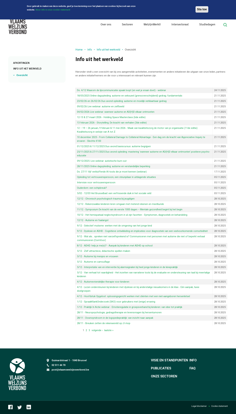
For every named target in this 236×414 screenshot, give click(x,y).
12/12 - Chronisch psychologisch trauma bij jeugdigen (106, 198)
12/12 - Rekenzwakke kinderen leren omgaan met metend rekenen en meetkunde (120, 204)
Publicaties (161, 368)
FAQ (192, 368)
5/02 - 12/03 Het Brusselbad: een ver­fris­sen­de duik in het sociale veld (114, 193)
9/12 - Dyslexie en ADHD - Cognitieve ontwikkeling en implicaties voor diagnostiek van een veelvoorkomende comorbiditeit (142, 231)
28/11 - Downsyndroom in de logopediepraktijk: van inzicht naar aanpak (115, 317)
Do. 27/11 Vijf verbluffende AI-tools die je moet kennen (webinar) (112, 171)
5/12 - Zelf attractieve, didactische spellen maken (103, 251)
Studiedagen (207, 24)
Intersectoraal (180, 24)
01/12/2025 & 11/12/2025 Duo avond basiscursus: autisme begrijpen (114, 146)
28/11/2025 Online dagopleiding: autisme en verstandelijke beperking (113, 166)
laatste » (108, 330)
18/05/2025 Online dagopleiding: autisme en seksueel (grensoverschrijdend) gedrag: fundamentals (129, 95)
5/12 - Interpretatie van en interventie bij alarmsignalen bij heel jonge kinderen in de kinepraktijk (127, 267)
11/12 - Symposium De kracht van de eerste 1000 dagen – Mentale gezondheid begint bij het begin (129, 209)
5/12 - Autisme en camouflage (93, 261)
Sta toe (202, 9)
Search (225, 25)
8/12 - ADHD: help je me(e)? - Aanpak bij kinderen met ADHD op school (115, 245)
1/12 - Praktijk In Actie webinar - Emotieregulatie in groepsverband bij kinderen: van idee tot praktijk (129, 307)
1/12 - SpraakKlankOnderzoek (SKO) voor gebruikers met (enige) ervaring (116, 301)
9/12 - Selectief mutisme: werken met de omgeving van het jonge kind (114, 225)
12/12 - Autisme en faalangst (92, 220)
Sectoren (127, 24)
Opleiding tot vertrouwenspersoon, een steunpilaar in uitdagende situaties (116, 177)
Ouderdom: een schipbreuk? (92, 187)
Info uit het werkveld (27, 68)
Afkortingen (21, 63)
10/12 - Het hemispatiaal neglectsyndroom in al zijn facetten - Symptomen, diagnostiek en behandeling (132, 214)
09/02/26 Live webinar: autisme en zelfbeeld (100, 106)
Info (89, 49)
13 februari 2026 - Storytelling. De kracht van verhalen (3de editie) (112, 122)
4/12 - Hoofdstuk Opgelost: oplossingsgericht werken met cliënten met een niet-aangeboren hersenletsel (133, 296)
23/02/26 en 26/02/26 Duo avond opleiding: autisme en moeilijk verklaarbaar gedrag (122, 101)
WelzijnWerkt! (152, 24)
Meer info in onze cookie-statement (53, 10)
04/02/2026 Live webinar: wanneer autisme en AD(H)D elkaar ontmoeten (115, 111)
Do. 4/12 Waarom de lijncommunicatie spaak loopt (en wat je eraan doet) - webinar (121, 90)
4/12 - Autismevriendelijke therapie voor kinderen (103, 281)
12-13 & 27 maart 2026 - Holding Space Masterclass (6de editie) (111, 117)
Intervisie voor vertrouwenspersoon (96, 182)
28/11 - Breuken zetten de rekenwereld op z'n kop (103, 323)
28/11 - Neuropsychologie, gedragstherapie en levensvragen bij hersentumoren (119, 312)
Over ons (106, 24)
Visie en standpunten (169, 360)
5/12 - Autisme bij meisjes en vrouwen (97, 256)
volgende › (97, 330)
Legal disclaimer (199, 406)
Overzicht (22, 75)
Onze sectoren (164, 376)
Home (79, 49)
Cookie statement (219, 406)
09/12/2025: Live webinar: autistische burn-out (102, 160)
